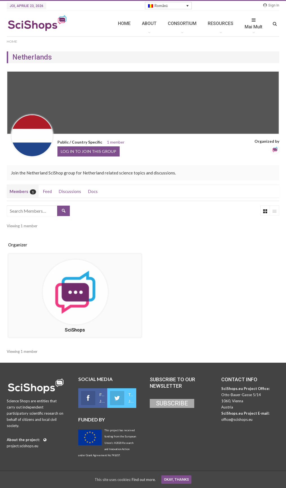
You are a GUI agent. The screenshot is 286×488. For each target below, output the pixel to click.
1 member (115, 142)
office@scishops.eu (237, 419)
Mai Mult (253, 23)
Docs (93, 191)
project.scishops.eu (22, 446)
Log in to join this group (88, 151)
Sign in (271, 5)
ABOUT (149, 23)
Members (23, 191)
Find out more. (144, 479)
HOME (124, 23)
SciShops (75, 330)
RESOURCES (220, 23)
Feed (47, 191)
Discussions (70, 191)
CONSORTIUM (182, 23)
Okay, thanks (176, 479)
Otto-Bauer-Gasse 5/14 (241, 394)
